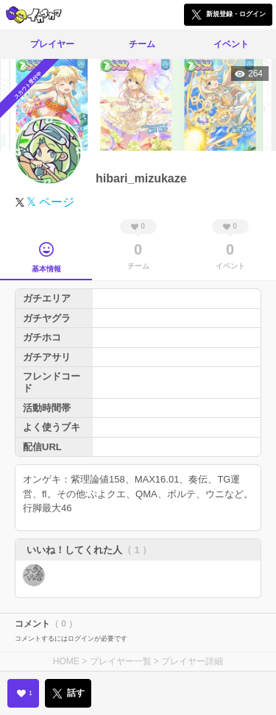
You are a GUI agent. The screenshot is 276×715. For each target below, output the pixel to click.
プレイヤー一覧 (121, 661)
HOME (66, 661)
